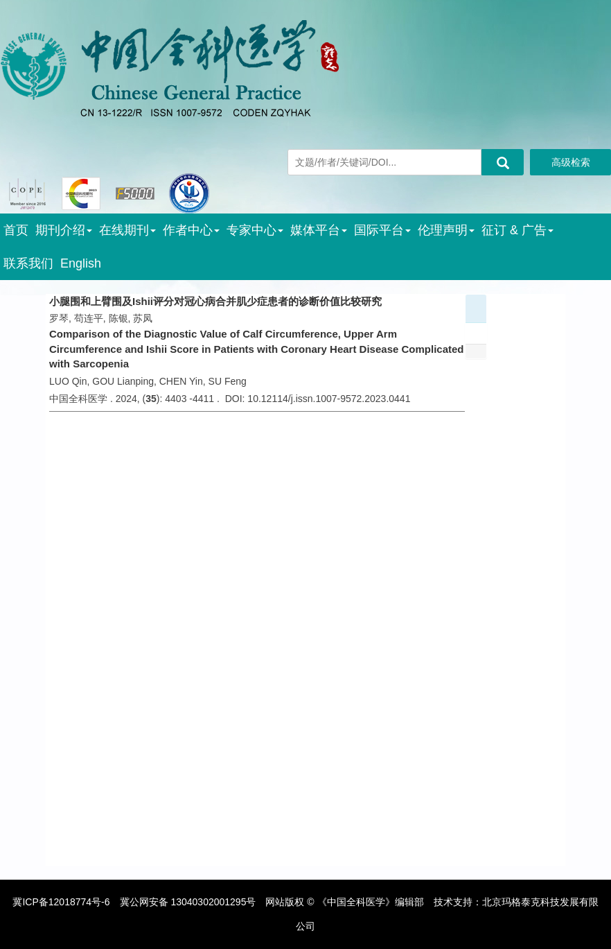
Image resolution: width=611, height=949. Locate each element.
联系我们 (28, 263)
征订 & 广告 (517, 230)
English (80, 263)
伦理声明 (446, 230)
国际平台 (382, 230)
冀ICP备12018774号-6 (60, 901)
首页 (15, 230)
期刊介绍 (63, 230)
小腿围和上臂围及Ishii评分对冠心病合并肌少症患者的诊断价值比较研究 (215, 301)
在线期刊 (127, 230)
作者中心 (191, 230)
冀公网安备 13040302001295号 (188, 901)
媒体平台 (318, 230)
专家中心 (255, 230)
